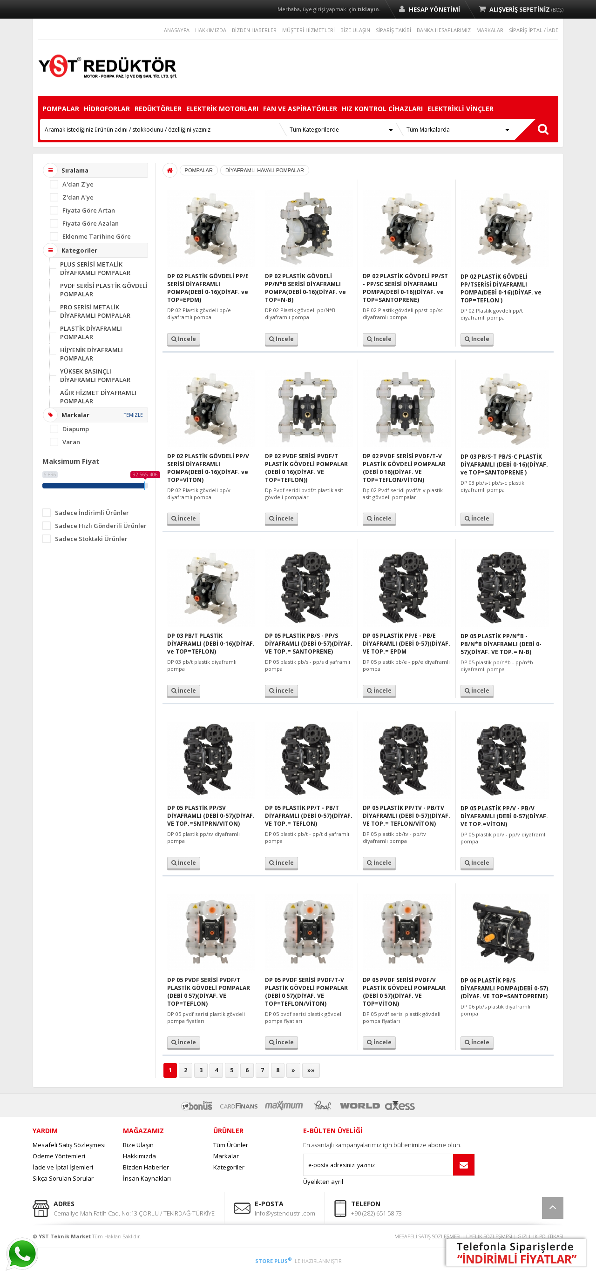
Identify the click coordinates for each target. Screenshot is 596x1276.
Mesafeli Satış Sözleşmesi (69, 1145)
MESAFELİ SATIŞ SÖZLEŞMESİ (427, 1236)
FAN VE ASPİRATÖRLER (300, 108)
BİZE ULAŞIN (355, 30)
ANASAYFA (177, 30)
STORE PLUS (273, 1260)
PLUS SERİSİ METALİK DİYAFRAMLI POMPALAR (95, 268)
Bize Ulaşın (138, 1145)
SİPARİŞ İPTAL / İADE (533, 30)
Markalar (226, 1156)
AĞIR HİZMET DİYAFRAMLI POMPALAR (98, 396)
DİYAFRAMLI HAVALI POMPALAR (264, 170)
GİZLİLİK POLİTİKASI (540, 1236)
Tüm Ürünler (230, 1145)
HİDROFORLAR (107, 108)
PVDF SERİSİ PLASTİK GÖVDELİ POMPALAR (104, 289)
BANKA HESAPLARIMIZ (444, 30)
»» (311, 1070)
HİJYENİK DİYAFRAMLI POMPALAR (91, 354)
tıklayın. (369, 9)
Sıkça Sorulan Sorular (63, 1178)
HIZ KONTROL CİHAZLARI (382, 108)
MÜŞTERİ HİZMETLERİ (308, 30)
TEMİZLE (133, 415)
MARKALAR (489, 30)
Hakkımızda (139, 1156)
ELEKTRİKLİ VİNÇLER (460, 108)
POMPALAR (60, 108)
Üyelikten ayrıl (323, 1181)
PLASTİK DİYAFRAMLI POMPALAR (91, 332)
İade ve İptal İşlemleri (63, 1167)
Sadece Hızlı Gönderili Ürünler (101, 525)
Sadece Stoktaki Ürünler (91, 538)
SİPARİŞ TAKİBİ (393, 30)
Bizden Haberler (146, 1167)
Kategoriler (228, 1167)
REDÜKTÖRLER (158, 108)
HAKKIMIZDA (210, 30)
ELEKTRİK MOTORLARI (222, 108)
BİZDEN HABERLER (254, 30)
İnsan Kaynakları (147, 1178)
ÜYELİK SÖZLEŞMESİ (489, 1236)
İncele (183, 339)
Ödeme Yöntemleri (59, 1156)
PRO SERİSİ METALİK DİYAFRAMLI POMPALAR (95, 311)
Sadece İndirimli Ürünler (92, 512)
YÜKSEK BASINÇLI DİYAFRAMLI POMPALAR (95, 375)
